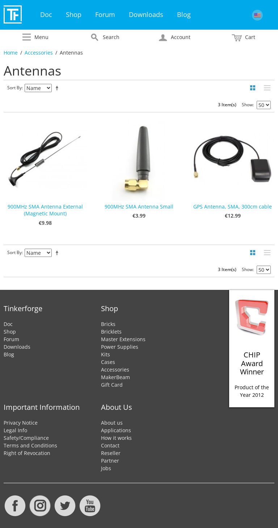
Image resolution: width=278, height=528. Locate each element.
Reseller (111, 453)
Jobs (106, 468)
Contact (110, 445)
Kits (105, 354)
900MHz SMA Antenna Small (139, 206)
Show (247, 105)
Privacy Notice (21, 422)
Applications (116, 430)
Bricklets (111, 331)
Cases (108, 362)
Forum (105, 14)
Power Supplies (119, 346)
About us (112, 422)
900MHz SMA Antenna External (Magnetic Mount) (45, 210)
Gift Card (112, 384)
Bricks (108, 324)
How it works (116, 437)
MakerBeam (115, 377)
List (265, 87)
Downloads (146, 14)
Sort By (14, 88)
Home (11, 52)
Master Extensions (123, 339)
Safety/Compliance (26, 437)
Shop (73, 14)
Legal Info (15, 430)
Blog (184, 14)
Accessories (39, 52)
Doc (46, 14)
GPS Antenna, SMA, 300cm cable (232, 206)
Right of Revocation (27, 453)
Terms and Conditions (30, 445)
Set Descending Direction (58, 87)
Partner (110, 460)
